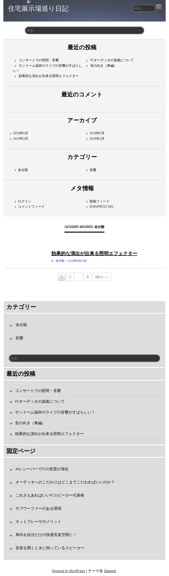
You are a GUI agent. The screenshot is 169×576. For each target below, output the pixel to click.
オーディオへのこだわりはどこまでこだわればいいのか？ (65, 482)
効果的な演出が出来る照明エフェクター (49, 76)
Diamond (110, 570)
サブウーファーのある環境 (38, 508)
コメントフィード (31, 206)
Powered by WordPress (68, 570)
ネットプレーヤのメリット (38, 521)
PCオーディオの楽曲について (112, 60)
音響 (93, 170)
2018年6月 (20, 133)
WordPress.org (101, 206)
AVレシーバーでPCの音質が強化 (42, 468)
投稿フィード (100, 201)
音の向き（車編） (103, 65)
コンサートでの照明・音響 (39, 60)
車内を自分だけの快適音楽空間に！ (46, 534)
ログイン (24, 201)
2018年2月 (97, 138)
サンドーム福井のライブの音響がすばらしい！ (55, 412)
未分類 (23, 170)
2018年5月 (97, 133)
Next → (101, 277)
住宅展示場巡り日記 (38, 8)
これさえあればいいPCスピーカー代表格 (50, 495)
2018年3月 (20, 138)
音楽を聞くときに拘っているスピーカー (50, 547)
